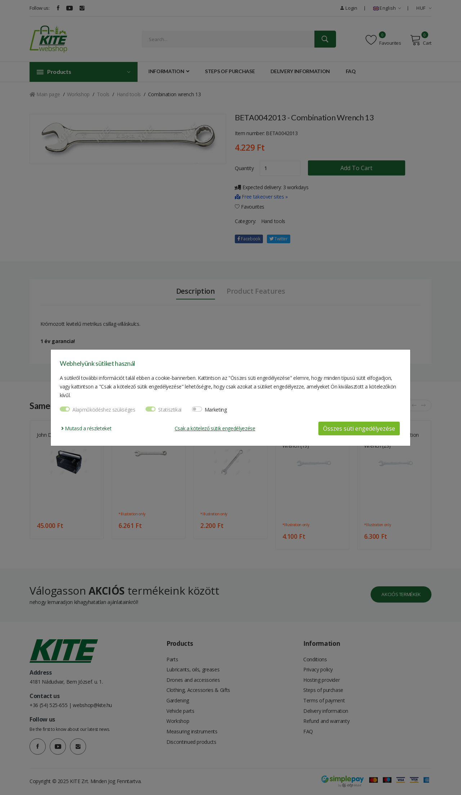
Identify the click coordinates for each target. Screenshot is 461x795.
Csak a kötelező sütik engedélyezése (215, 428)
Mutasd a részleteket (86, 428)
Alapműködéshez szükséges (103, 409)
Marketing (216, 409)
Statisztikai (170, 409)
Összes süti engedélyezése (359, 428)
